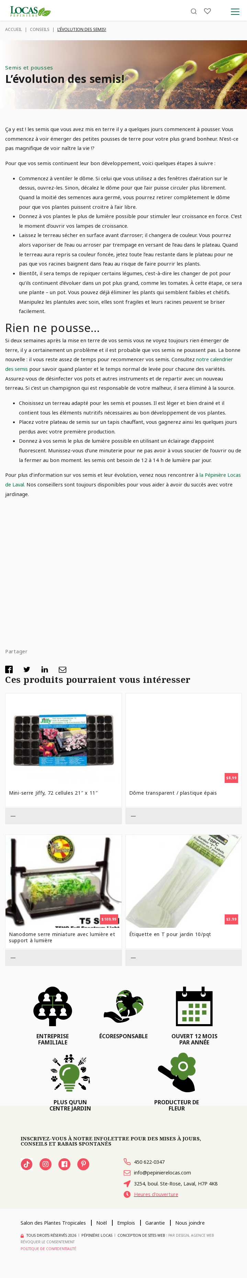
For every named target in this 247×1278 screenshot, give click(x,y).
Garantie (160, 1231)
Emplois (130, 1231)
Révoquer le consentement (48, 1250)
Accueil (13, 29)
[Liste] (207, 11)
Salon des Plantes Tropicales (55, 1231)
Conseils (39, 29)
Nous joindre (197, 1231)
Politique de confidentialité (49, 1257)
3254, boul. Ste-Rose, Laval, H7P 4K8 (167, 1188)
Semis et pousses (29, 67)
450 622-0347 (146, 1162)
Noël (104, 1231)
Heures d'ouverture (152, 1203)
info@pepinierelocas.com (159, 1173)
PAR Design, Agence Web (191, 1244)
